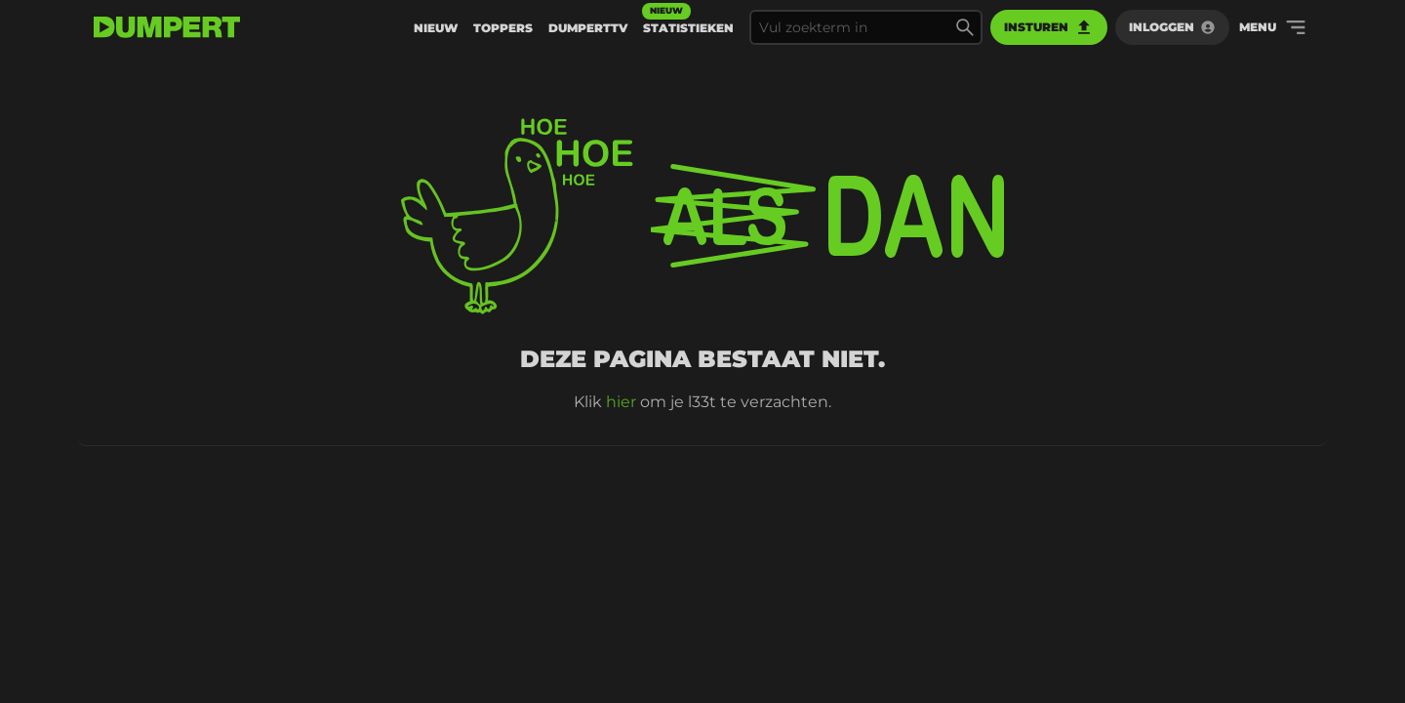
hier (621, 402)
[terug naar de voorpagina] (167, 27)
